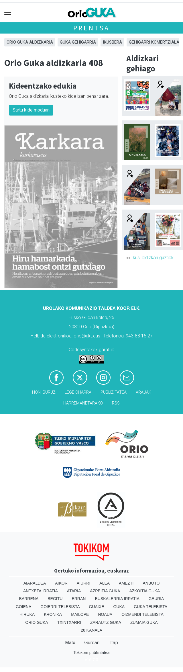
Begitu (55, 598)
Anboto (151, 583)
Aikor (61, 583)
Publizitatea (114, 392)
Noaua (105, 614)
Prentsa (91, 28)
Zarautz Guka (105, 622)
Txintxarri (69, 622)
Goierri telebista (60, 606)
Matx (70, 642)
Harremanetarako (83, 403)
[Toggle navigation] (8, 12)
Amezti (126, 583)
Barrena (29, 598)
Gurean (91, 642)
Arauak (143, 392)
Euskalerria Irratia (117, 598)
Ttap (113, 642)
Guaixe (96, 606)
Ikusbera (112, 42)
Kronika (53, 614)
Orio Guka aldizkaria (30, 42)
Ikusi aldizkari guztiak (152, 257)
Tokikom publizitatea (91, 652)
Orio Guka (36, 622)
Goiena (23, 606)
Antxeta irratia (40, 591)
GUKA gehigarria (78, 42)
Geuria (156, 598)
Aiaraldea (34, 583)
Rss (116, 403)
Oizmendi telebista (142, 614)
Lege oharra (78, 392)
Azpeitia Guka (105, 591)
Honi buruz (44, 392)
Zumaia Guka (144, 622)
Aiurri (83, 583)
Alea (104, 583)
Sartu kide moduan (31, 110)
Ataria (74, 591)
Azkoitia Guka (144, 591)
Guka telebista (150, 606)
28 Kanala (91, 630)
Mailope (80, 614)
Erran (79, 598)
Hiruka (27, 614)
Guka (119, 606)
